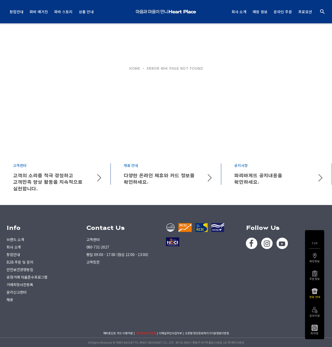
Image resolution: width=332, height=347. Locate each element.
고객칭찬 (93, 262)
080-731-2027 (97, 247)
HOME (134, 68)
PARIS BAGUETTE (166, 11)
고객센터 (93, 239)
